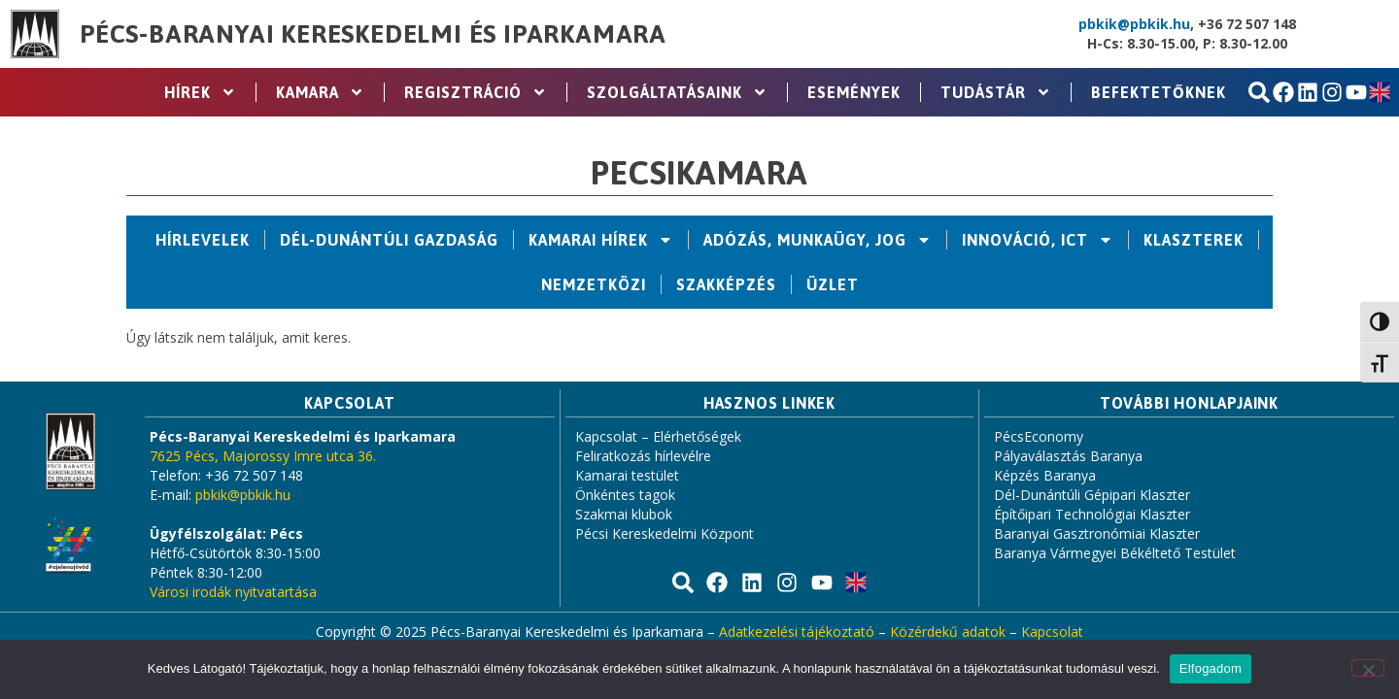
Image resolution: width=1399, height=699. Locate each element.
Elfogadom (1210, 668)
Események (854, 92)
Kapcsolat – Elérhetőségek (658, 436)
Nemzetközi (593, 284)
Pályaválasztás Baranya (1068, 456)
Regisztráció (475, 92)
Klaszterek (1193, 240)
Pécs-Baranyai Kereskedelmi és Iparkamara (373, 34)
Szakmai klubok (623, 514)
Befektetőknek (1158, 92)
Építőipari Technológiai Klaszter (1092, 514)
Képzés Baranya (1045, 475)
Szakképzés (726, 284)
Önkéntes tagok (625, 494)
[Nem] (1367, 668)
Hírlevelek (202, 240)
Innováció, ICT (1037, 239)
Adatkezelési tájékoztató (796, 631)
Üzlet (832, 284)
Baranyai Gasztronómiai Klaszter (1097, 533)
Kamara (320, 92)
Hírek (200, 92)
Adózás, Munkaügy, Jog (817, 239)
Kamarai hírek (601, 239)
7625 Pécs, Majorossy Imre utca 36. (263, 456)
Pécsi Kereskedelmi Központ (664, 533)
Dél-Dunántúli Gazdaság (389, 240)
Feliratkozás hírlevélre (643, 456)
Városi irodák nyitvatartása (233, 591)
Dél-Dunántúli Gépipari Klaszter (1092, 494)
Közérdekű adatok (948, 631)
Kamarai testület (627, 475)
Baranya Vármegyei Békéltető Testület (1115, 553)
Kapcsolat (1052, 631)
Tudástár (995, 92)
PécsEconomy (1038, 436)
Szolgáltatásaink (677, 92)
